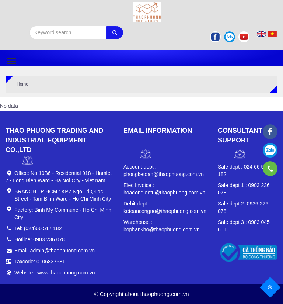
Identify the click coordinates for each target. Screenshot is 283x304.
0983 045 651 (244, 225)
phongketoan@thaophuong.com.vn (163, 170)
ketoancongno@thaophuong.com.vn (164, 207)
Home (22, 84)
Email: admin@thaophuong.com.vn (54, 250)
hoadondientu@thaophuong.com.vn (164, 189)
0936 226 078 (243, 207)
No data (9, 106)
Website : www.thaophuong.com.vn (54, 273)
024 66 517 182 (244, 170)
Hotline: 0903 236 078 (39, 239)
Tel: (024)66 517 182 (38, 228)
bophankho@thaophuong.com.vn (161, 225)
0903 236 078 (244, 189)
